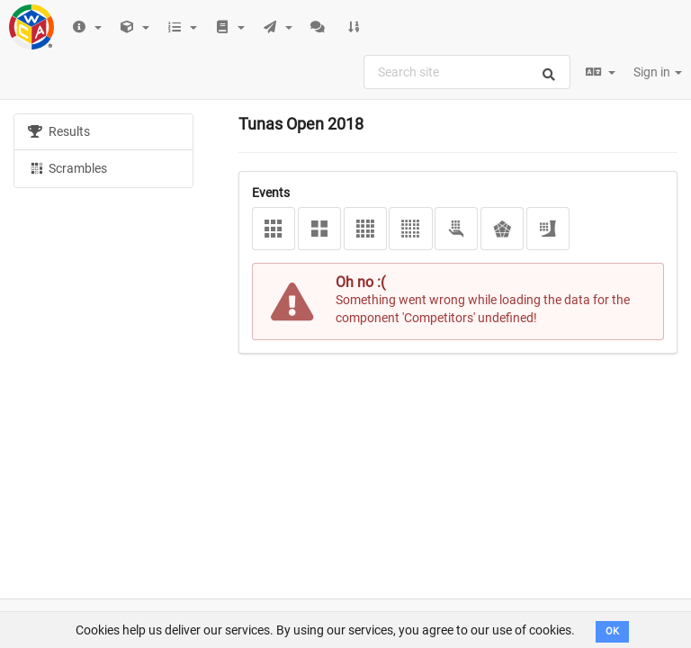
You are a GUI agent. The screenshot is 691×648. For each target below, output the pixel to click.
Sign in (657, 72)
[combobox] (466, 72)
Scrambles (67, 167)
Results (59, 131)
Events (271, 192)
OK (612, 631)
